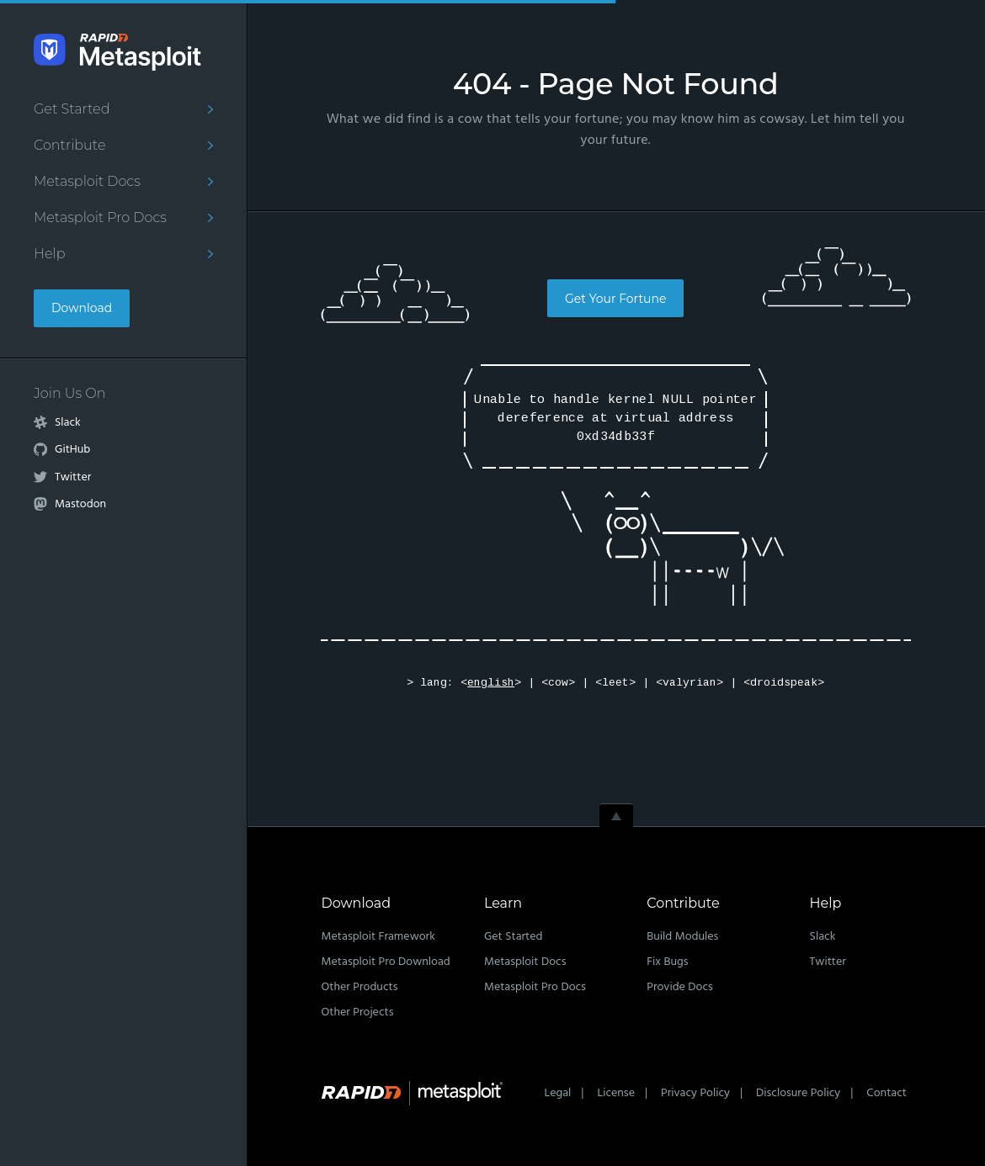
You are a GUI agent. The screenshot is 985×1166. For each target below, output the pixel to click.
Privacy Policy (695, 1093)
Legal (558, 1093)
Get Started (71, 109)
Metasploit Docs (87, 181)
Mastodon (80, 505)
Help (50, 254)
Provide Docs (680, 987)
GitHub (72, 450)
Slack (68, 423)
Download (81, 307)
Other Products (360, 987)
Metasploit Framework (378, 936)
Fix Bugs (667, 962)
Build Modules (682, 936)
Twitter (73, 478)
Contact (886, 1093)
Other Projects (358, 1012)
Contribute (69, 145)
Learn (503, 903)
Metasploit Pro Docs (100, 217)
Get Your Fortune (615, 298)
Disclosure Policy (798, 1093)
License (615, 1093)
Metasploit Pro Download (386, 962)
